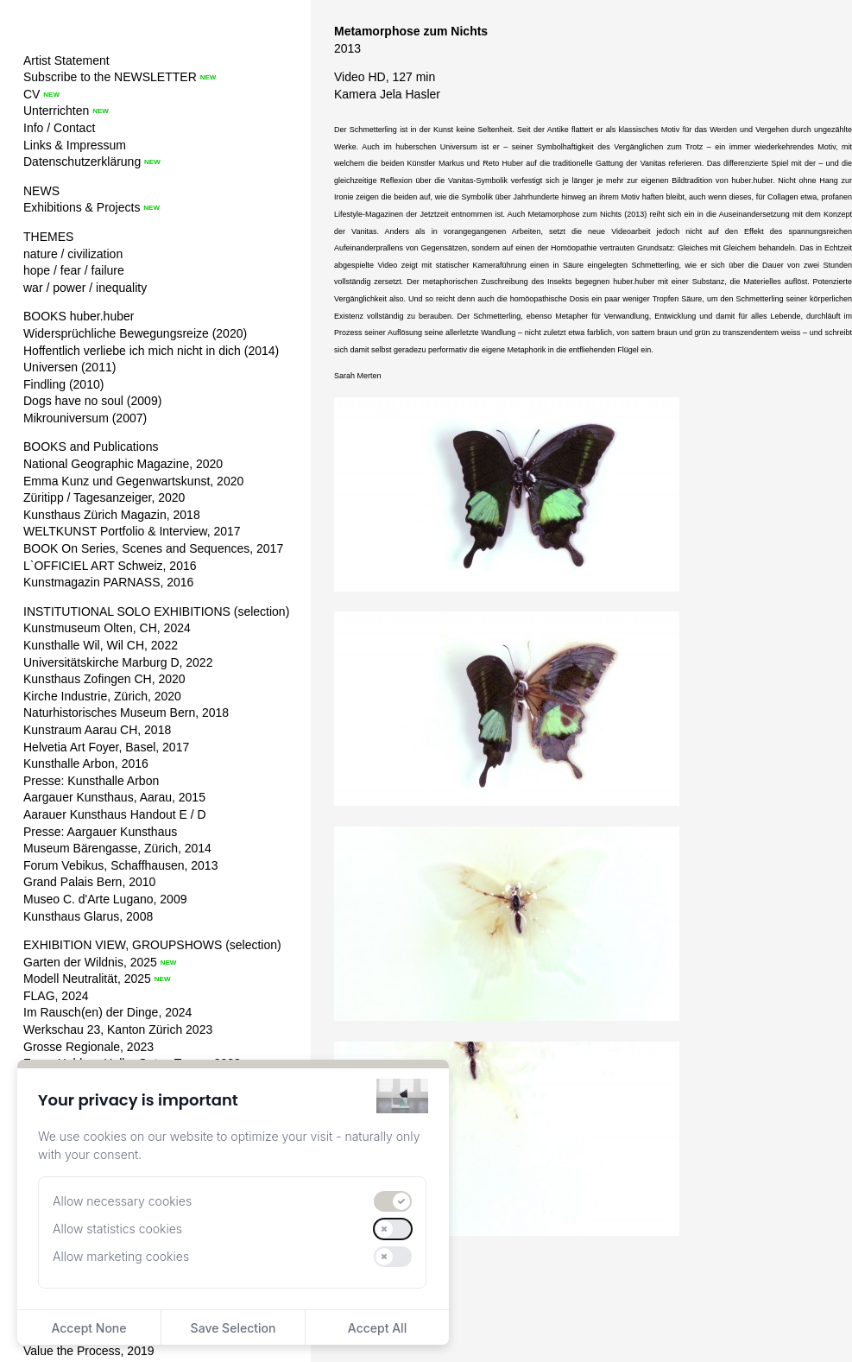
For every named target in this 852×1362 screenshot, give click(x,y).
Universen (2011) (69, 367)
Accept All (377, 1328)
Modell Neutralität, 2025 (87, 978)
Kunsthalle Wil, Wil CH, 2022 (100, 645)
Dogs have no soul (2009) (92, 401)
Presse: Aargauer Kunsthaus (100, 832)
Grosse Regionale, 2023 (88, 1047)
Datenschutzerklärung (82, 161)
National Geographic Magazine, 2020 (123, 464)
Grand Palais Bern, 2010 (89, 882)
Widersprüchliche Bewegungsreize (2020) (135, 333)
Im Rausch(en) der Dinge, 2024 (107, 1012)
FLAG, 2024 (56, 996)
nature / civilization (73, 254)
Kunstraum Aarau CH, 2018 (97, 730)
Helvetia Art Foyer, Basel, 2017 (106, 747)
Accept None (88, 1328)
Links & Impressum (74, 145)
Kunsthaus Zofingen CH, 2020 (104, 679)
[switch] (393, 1201)
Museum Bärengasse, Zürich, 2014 (117, 848)
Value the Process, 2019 (89, 1351)
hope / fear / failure (73, 270)
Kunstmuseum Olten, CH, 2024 (107, 628)
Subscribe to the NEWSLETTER (110, 77)
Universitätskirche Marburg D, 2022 (117, 662)
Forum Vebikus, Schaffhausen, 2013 (120, 865)
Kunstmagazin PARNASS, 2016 (108, 582)
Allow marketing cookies (121, 1256)
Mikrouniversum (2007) (85, 418)
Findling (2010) (63, 384)
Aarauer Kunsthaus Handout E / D (114, 814)
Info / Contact (59, 128)
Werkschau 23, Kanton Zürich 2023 (117, 1029)
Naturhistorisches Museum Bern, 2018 (126, 712)
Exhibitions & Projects (81, 207)
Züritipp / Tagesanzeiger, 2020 (104, 497)
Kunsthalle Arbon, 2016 (85, 763)
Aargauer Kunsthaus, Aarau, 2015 (114, 797)
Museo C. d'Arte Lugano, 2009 (104, 899)
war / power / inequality (85, 288)
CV (31, 94)
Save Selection (233, 1328)
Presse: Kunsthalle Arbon (91, 781)
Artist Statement (66, 60)
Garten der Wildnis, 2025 (90, 962)
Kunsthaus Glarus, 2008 (88, 916)
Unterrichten (56, 110)
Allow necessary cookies (122, 1201)
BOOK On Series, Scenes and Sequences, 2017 (153, 548)
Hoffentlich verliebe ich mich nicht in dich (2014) (151, 351)
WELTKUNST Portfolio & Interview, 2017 (132, 531)
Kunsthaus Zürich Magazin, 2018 (111, 515)
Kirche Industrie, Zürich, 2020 (102, 696)
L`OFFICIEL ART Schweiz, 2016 (110, 566)
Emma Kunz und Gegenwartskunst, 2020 (133, 481)
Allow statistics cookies (117, 1228)
